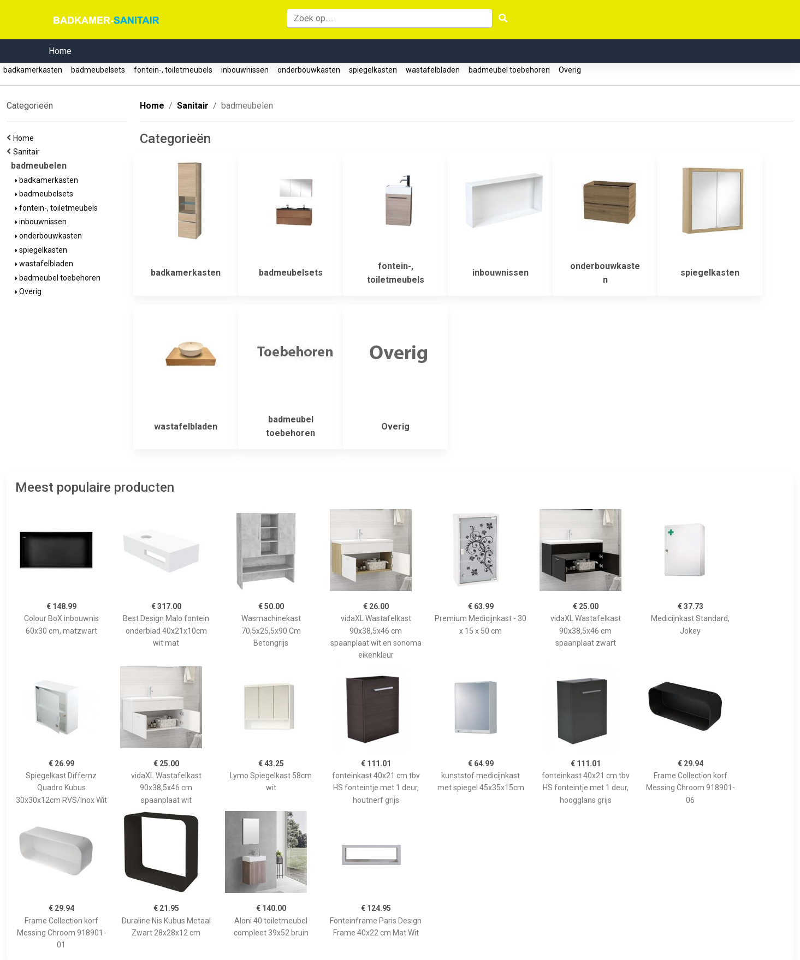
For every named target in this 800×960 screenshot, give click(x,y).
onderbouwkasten (308, 69)
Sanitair (28, 151)
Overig (569, 69)
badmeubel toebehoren (509, 69)
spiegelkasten (373, 69)
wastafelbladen (432, 69)
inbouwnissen (245, 69)
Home (60, 51)
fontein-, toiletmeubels (173, 69)
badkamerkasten (33, 69)
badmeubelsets (98, 69)
